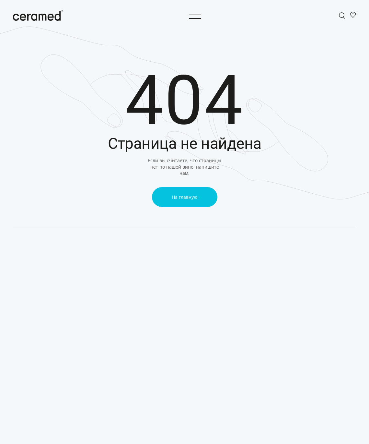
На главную (185, 197)
